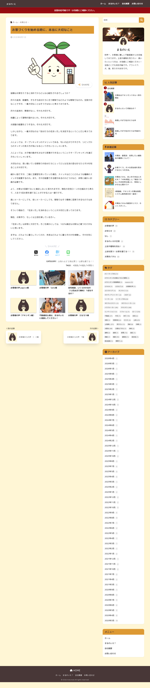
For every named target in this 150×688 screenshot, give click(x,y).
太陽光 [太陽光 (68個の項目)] (108, 329)
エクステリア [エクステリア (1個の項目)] (110, 292)
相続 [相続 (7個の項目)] (107, 338)
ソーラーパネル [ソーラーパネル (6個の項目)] (122, 300)
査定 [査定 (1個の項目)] (132, 334)
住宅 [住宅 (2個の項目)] (135, 317)
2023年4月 (112, 479)
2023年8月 (112, 463)
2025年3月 (112, 385)
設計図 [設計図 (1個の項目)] (135, 338)
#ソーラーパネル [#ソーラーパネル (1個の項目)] (111, 275)
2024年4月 (112, 437)
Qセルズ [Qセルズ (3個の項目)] (119, 287)
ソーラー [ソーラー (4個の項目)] (109, 300)
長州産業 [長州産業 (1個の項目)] (109, 342)
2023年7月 (112, 469)
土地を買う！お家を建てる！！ (81, 261)
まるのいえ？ (114, 3)
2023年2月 (112, 490)
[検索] (141, 20)
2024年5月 (112, 432)
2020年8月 (112, 599)
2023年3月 (112, 484)
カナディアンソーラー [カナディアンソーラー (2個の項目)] (113, 296)
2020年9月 (112, 594)
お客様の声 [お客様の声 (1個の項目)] (130, 287)
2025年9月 (112, 375)
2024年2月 (112, 443)
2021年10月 (112, 573)
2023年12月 (112, 448)
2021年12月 (112, 563)
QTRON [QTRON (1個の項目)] (108, 287)
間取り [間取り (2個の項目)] (119, 342)
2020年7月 (112, 605)
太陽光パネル (112, 257)
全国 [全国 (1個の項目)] (107, 321)
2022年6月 (112, 531)
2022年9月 (112, 516)
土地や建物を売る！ (115, 247)
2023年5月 (112, 474)
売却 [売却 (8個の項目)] (130, 325)
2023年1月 (112, 495)
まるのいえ (13, 3)
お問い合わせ (137, 3)
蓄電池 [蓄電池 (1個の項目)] (125, 338)
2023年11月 (112, 453)
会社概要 (125, 3)
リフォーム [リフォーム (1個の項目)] (124, 313)
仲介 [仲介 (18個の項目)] (127, 317)
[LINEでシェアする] (68, 253)
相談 (83, 265)
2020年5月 (112, 615)
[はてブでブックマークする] (57, 253)
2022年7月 (112, 526)
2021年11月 (112, 568)
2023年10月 (112, 458)
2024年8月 (112, 416)
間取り (91, 265)
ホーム (103, 3)
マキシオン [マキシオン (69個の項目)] (126, 308)
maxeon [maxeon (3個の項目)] (129, 283)
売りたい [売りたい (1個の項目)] (121, 325)
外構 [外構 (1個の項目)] (138, 325)
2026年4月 (112, 359)
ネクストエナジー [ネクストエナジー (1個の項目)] (111, 304)
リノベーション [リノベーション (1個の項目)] (111, 313)
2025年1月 (112, 396)
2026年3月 (112, 364)
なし (108, 236)
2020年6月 (112, 610)
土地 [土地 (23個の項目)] (137, 321)
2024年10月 (112, 406)
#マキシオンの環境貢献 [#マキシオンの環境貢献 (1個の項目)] (113, 283)
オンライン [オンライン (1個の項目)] (123, 292)
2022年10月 (112, 511)
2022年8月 (112, 521)
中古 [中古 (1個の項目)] (117, 317)
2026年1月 (112, 369)
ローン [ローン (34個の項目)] (136, 313)
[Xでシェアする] (36, 253)
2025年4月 (112, 380)
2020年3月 (112, 626)
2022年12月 (112, 500)
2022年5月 (112, 537)
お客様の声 (111, 226)
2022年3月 (112, 547)
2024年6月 (112, 427)
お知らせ (62, 261)
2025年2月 (112, 390)
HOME (75, 676)
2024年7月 (112, 422)
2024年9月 (112, 411)
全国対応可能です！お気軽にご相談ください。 (75, 10)
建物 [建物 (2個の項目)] (107, 334)
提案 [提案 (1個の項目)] (115, 334)
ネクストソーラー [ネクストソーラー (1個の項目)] (128, 304)
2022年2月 (112, 552)
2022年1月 (112, 558)
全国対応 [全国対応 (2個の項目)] (117, 321)
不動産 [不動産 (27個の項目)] (108, 317)
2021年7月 (112, 579)
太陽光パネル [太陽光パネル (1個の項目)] (120, 329)
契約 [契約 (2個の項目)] (131, 329)
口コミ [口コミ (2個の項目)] (127, 321)
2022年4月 (112, 542)
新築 (76, 265)
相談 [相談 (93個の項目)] (116, 338)
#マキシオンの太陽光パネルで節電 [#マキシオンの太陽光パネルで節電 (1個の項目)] (117, 279)
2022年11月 (112, 505)
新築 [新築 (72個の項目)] (124, 334)
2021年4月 (112, 584)
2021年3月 (112, 589)
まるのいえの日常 (114, 241)
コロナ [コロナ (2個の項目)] (127, 296)
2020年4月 (112, 620)
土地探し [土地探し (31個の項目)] (109, 325)
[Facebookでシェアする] (47, 253)
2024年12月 (112, 401)
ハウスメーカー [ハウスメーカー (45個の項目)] (111, 308)
